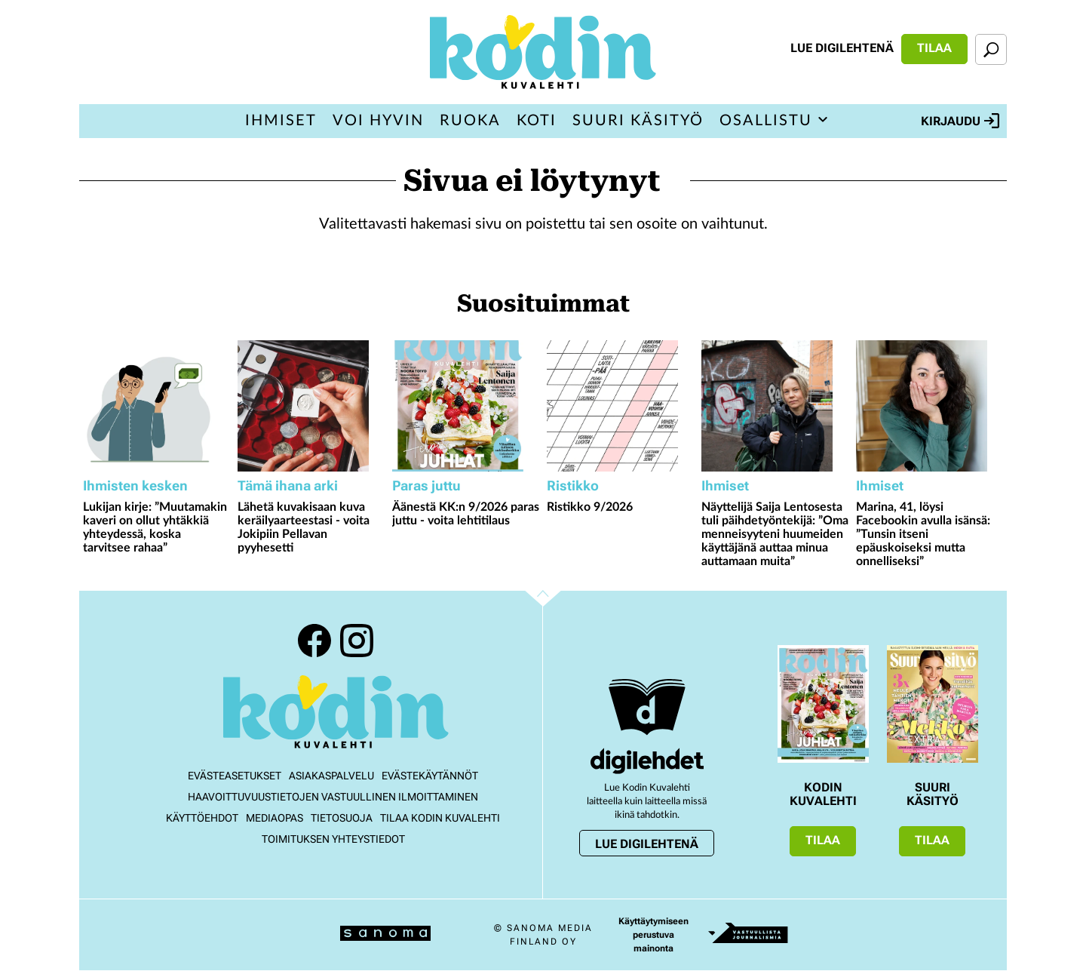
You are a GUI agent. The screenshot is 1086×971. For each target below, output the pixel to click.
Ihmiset (281, 120)
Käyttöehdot (202, 818)
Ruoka (470, 120)
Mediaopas (274, 818)
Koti (537, 120)
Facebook (314, 640)
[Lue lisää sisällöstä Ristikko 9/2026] (620, 406)
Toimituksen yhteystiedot (333, 839)
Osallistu (765, 120)
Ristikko (573, 485)
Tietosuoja (342, 818)
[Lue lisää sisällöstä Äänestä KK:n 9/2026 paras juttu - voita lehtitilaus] (465, 406)
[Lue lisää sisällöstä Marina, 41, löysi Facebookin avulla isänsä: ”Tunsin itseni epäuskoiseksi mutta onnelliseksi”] (929, 406)
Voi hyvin (378, 120)
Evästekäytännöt (430, 776)
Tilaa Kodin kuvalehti (440, 818)
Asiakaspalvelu (331, 776)
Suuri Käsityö (638, 120)
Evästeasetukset (234, 776)
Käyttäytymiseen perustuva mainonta (653, 935)
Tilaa (934, 48)
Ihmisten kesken (135, 485)
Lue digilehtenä (842, 48)
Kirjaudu (960, 120)
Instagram (356, 640)
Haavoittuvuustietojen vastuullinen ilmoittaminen (333, 797)
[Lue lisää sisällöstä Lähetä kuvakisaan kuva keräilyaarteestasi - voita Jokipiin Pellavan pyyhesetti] (311, 406)
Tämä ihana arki (288, 485)
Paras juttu (426, 485)
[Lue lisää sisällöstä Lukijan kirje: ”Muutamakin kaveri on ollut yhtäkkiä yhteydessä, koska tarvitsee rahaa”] (156, 406)
